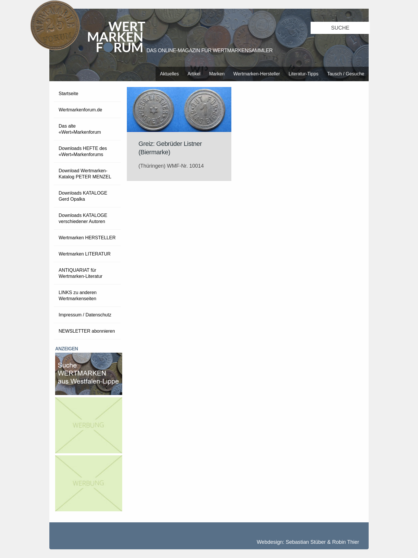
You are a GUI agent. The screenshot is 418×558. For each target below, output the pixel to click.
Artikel (194, 73)
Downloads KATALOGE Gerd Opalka (83, 196)
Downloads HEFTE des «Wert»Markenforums (83, 151)
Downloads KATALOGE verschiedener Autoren (83, 218)
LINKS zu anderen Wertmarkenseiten (78, 295)
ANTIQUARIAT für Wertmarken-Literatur (80, 273)
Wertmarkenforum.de (80, 109)
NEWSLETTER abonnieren (87, 331)
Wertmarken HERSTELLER (87, 237)
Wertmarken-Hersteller (256, 73)
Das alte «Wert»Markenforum (80, 129)
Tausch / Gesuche (345, 73)
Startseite (68, 93)
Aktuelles (169, 73)
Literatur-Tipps (303, 73)
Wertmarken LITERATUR (85, 253)
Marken (216, 73)
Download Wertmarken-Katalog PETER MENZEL (85, 173)
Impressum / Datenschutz (85, 314)
